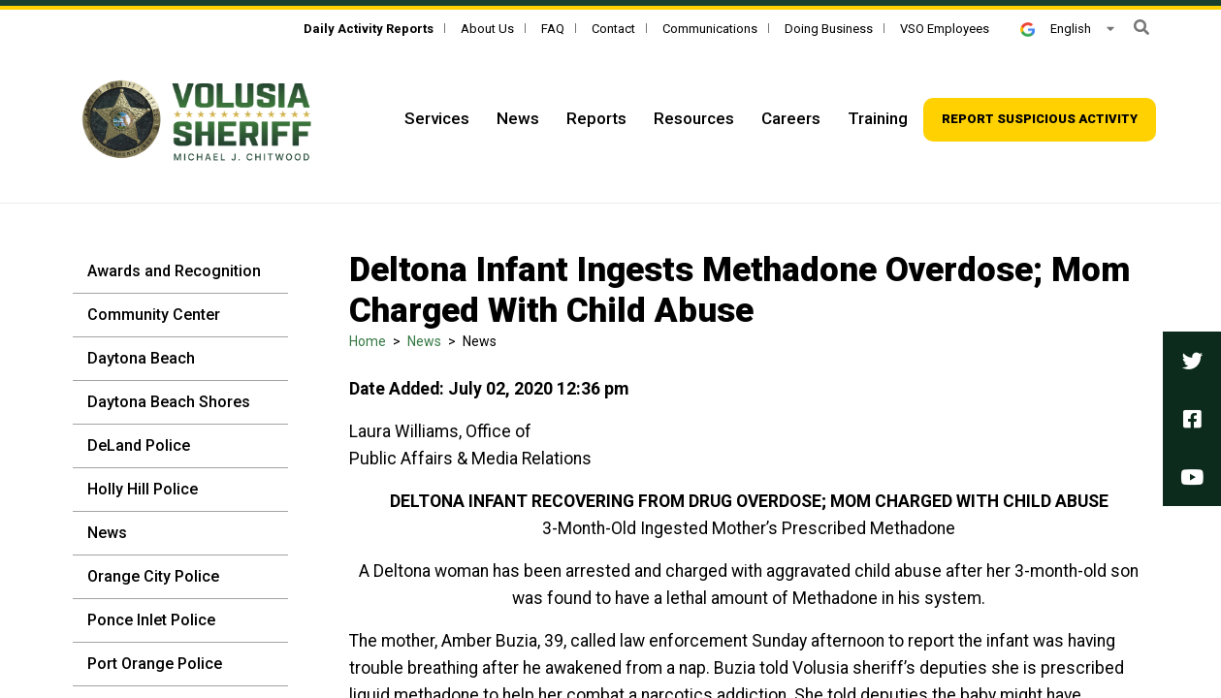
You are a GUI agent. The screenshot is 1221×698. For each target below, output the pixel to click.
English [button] (1055, 28)
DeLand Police (138, 445)
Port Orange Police (154, 663)
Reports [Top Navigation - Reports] (596, 118)
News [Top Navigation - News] (518, 118)
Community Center (153, 314)
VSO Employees (944, 28)
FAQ (552, 28)
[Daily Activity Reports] (369, 28)
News (107, 533)
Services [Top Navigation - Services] (436, 118)
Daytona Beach (141, 358)
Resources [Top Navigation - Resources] (694, 118)
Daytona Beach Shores (168, 402)
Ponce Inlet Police (151, 620)
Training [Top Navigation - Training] (878, 118)
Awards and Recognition (174, 271)
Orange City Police (153, 576)
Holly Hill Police (142, 489)
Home (367, 341)
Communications (709, 28)
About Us (487, 28)
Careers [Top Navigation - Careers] (790, 118)
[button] (1141, 27)
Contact (613, 28)
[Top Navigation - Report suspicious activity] (1039, 120)
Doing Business (829, 28)
